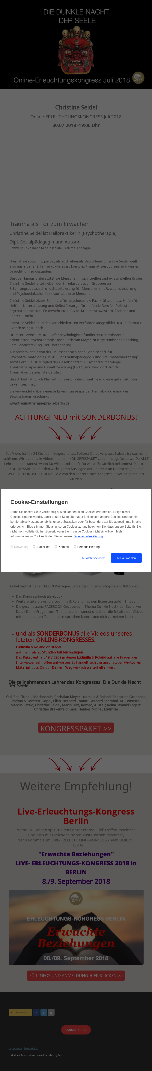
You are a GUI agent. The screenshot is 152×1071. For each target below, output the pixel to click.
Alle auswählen (126, 558)
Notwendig (19, 546)
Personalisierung (87, 546)
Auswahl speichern (94, 558)
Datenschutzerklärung (88, 536)
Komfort (62, 546)
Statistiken (41, 546)
